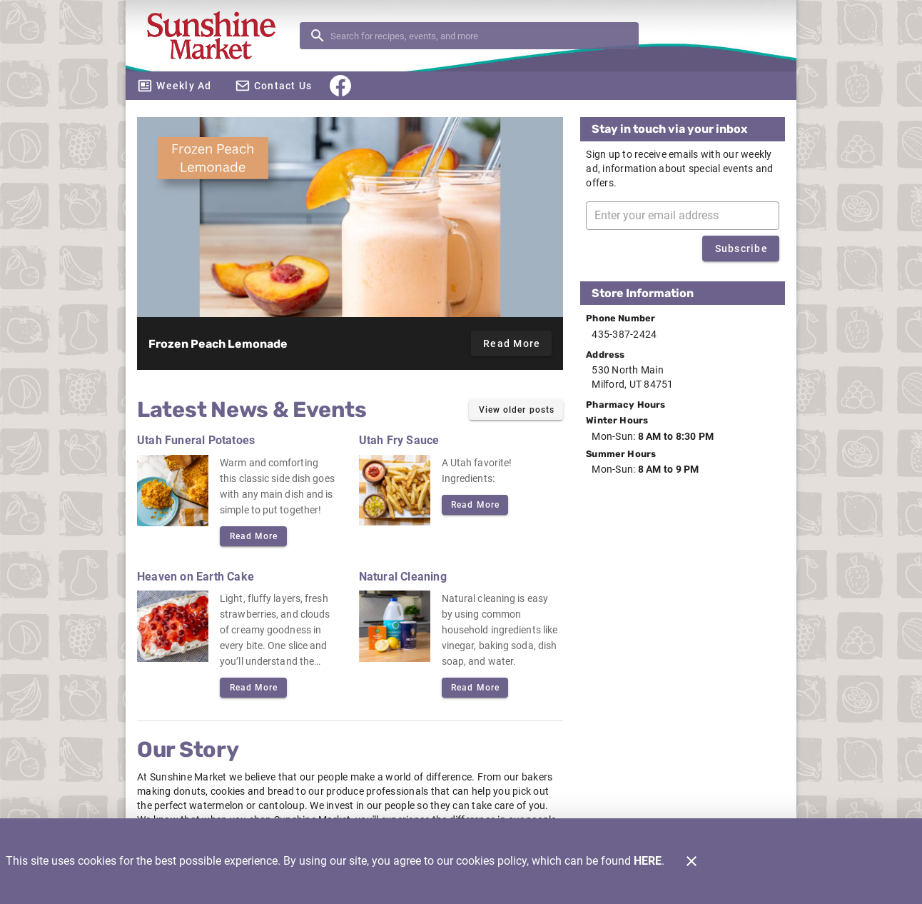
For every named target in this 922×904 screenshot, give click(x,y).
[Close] (691, 861)
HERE (648, 861)
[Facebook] (340, 85)
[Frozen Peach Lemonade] (350, 217)
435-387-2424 (624, 334)
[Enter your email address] (686, 215)
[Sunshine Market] (217, 36)
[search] (479, 35)
